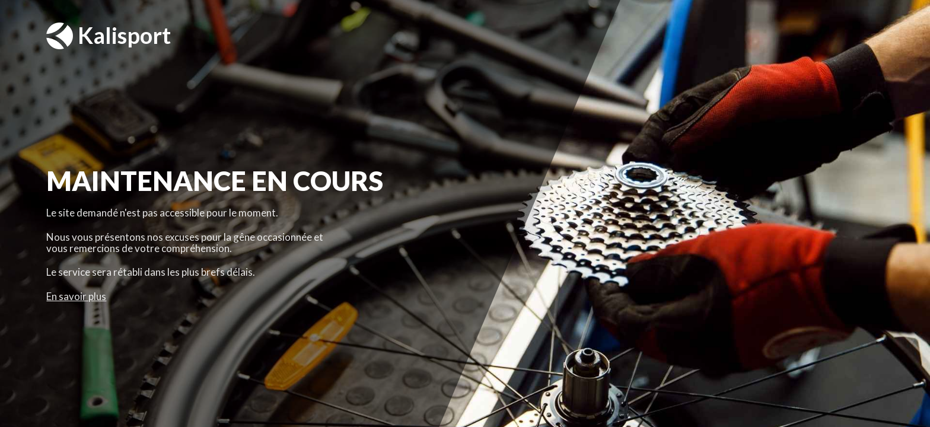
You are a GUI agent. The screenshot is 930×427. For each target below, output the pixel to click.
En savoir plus (76, 296)
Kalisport (108, 36)
